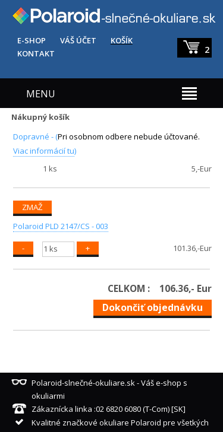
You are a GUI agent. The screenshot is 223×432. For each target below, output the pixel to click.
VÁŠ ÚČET (78, 40)
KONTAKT (36, 53)
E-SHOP (31, 40)
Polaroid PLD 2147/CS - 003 (60, 226)
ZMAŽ (32, 207)
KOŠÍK (122, 40)
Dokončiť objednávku (152, 307)
